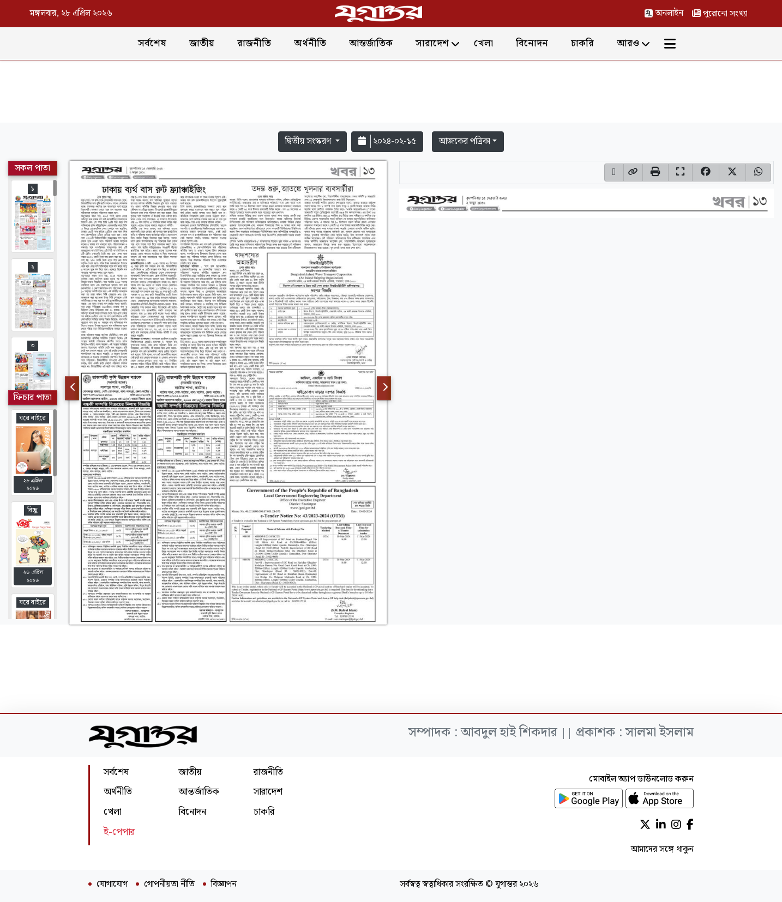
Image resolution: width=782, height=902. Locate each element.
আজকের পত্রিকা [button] (464, 141)
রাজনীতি (254, 43)
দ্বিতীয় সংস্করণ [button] (309, 141)
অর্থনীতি (310, 43)
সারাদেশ (432, 43)
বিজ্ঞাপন (224, 884)
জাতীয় (201, 43)
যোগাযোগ (112, 884)
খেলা (483, 43)
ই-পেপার (119, 832)
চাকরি (582, 43)
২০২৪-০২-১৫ (387, 141)
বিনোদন (532, 43)
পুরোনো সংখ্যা (720, 14)
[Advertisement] (391, 93)
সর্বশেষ (152, 43)
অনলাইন (663, 13)
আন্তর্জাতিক (371, 43)
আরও (628, 43)
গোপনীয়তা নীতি (169, 884)
